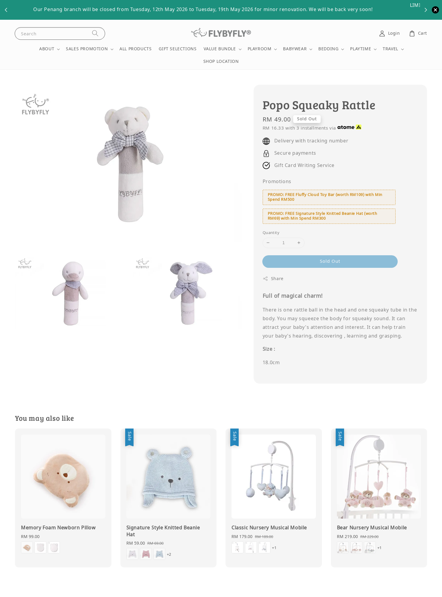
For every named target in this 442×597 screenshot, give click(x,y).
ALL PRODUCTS (135, 49)
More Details (327, 9)
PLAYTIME (360, 49)
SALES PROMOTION (87, 49)
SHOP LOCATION (221, 61)
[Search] (95, 33)
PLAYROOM (260, 49)
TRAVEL (390, 49)
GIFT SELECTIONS (177, 49)
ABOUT (46, 49)
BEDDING (328, 49)
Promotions (277, 181)
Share (273, 279)
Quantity (271, 233)
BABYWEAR (295, 49)
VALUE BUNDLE (220, 49)
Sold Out (330, 261)
